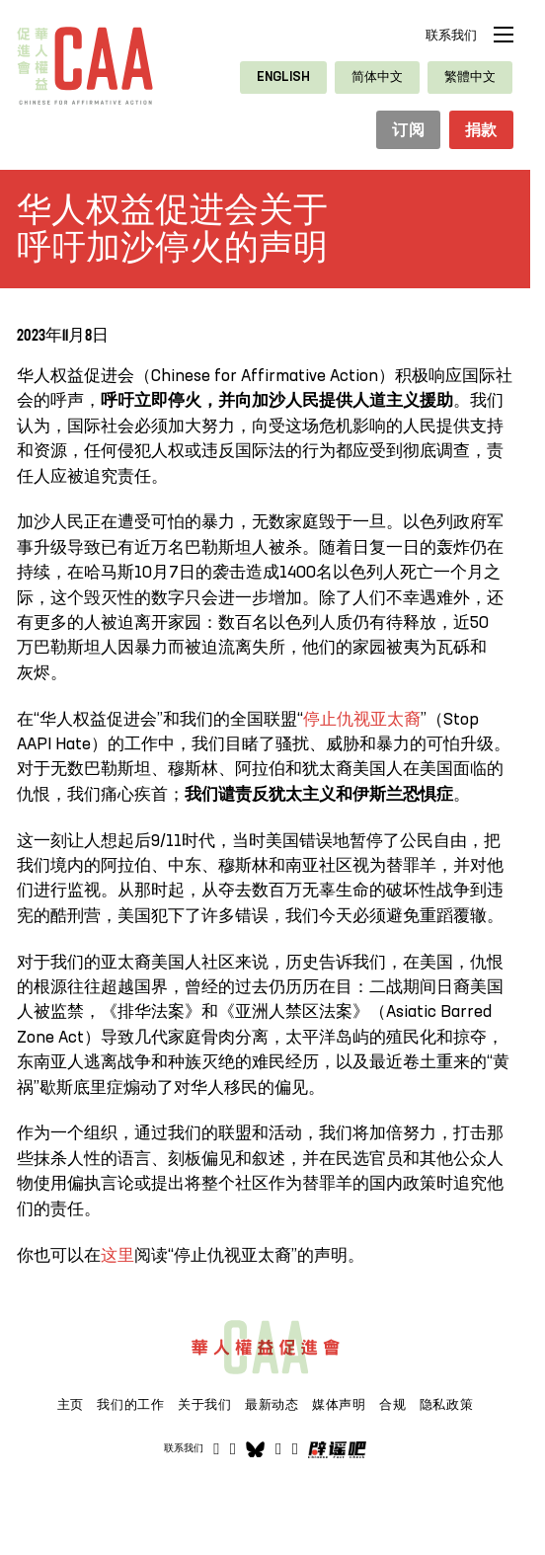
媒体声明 (339, 1406)
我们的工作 (130, 1406)
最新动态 (272, 1406)
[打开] (295, 1450)
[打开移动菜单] (503, 34)
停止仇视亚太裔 (362, 721)
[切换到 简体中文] (377, 77)
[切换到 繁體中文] (470, 77)
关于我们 (205, 1406)
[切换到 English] (283, 77)
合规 (392, 1406)
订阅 (403, 131)
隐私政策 (447, 1406)
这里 (117, 1257)
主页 (70, 1406)
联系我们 (451, 36)
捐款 (479, 131)
